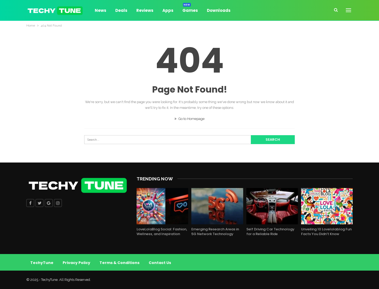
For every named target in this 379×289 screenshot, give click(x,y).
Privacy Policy (76, 262)
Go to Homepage (189, 119)
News (100, 10)
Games (190, 9)
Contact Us (160, 262)
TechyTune (41, 262)
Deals (121, 10)
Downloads (219, 10)
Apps (167, 10)
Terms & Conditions (119, 262)
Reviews (144, 10)
